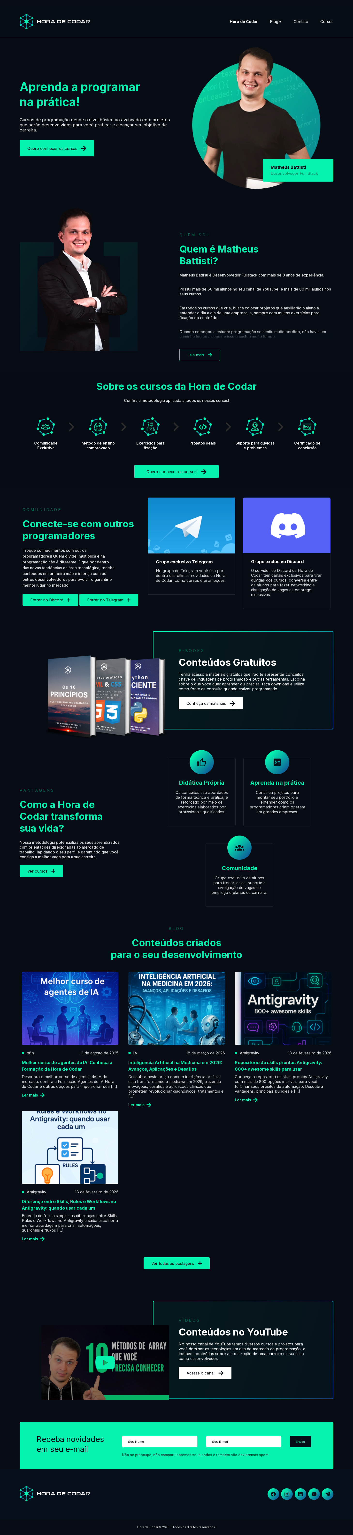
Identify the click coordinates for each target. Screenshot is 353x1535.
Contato (301, 21)
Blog (274, 21)
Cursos (326, 21)
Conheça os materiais (210, 703)
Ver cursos (41, 871)
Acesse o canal (205, 1373)
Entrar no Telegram (108, 600)
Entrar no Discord (50, 600)
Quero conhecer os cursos (56, 148)
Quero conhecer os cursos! (176, 471)
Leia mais (199, 355)
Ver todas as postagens (176, 1263)
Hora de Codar (244, 21)
